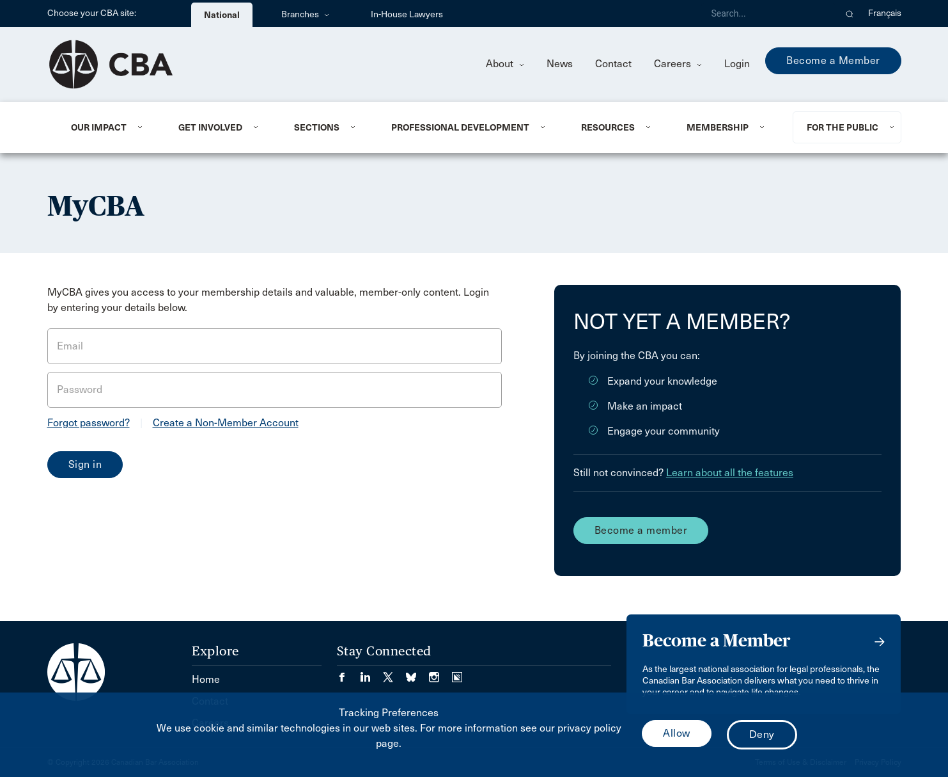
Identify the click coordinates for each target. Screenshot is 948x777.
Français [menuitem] (884, 13)
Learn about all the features (729, 473)
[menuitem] (109, 127)
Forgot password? (88, 423)
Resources (608, 127)
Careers (678, 64)
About (505, 64)
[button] (850, 13)
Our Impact (99, 127)
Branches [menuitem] (305, 14)
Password (79, 389)
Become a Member (833, 60)
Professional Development (460, 127)
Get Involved (210, 127)
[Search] (768, 13)
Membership (718, 127)
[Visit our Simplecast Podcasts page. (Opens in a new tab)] (457, 673)
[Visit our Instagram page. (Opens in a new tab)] (440, 673)
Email (70, 346)
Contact (613, 64)
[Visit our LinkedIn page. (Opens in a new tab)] (371, 673)
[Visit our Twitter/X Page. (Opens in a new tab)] (394, 673)
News (560, 64)
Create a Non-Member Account (226, 423)
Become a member (641, 530)
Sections (316, 127)
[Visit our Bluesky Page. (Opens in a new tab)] (417, 673)
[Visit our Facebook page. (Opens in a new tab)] (348, 673)
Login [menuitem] (737, 64)
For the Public (842, 127)
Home (206, 679)
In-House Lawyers (407, 14)
